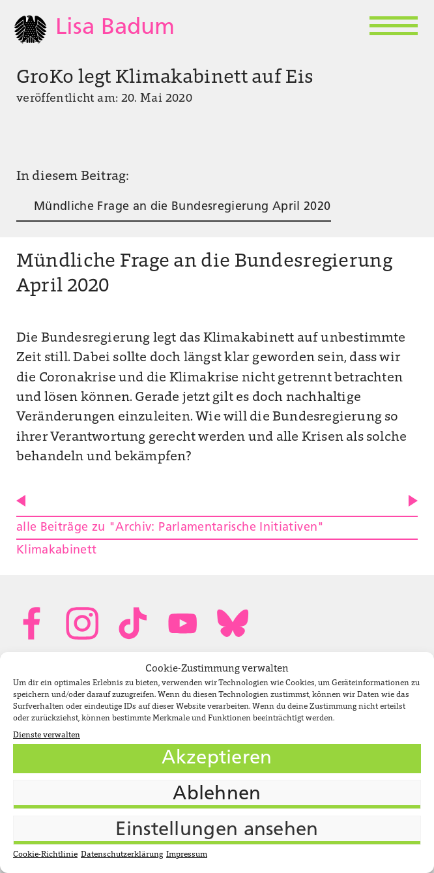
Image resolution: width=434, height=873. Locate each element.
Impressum (186, 855)
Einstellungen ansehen (216, 830)
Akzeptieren (217, 758)
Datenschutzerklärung (122, 855)
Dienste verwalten (46, 735)
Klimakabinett (56, 550)
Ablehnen (217, 794)
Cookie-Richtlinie (45, 855)
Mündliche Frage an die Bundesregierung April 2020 (182, 207)
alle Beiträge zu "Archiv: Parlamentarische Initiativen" (170, 528)
